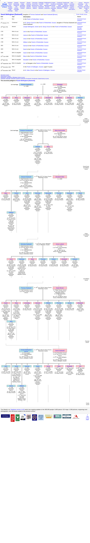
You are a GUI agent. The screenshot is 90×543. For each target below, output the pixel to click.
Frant (47, 4)
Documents (80, 6)
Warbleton (41, 8)
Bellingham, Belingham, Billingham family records (13, 77)
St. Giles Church (29, 70)
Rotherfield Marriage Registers (80, 28)
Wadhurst (28, 8)
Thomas (59, 193)
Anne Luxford (60, 244)
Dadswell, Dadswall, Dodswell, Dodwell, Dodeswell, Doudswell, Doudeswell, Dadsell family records (25, 78)
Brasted (16, 2)
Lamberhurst (66, 5)
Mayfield (29, 6)
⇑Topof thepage (87, 417)
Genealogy (80, 4)
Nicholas (37, 193)
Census (80, 2)
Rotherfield (41, 6)
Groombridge (59, 4)
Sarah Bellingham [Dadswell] (11, 14)
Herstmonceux (35, 5)
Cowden (53, 2)
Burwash (22, 2)
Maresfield (22, 6)
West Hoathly (53, 10)
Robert (16, 193)
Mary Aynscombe (60, 130)
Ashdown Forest (10, 3)
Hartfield (10, 8)
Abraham (69, 193)
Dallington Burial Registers (81, 67)
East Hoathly (10, 6)
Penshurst (34, 6)
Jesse (25, 38)
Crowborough (66, 2)
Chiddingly (41, 2)
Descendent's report (6, 76)
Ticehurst (72, 8)
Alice (37, 97)
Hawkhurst (16, 5)
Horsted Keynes (53, 6)
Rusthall (47, 6)
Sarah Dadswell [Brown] (50, 14)
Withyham (59, 8)
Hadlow (65, 4)
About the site (86, 3)
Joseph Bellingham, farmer (31, 26)
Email (86, 5)
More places (72, 9)
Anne (11, 259)
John (24, 31)
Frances (5, 97)
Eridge (22, 4)
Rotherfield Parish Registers (81, 19)
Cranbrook (59, 2)
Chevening (34, 2)
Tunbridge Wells (16, 10)
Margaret (27, 97)
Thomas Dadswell (35, 14)
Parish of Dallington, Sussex (35, 67)
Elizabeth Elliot (60, 177)
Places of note (86, 11)
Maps (80, 8)
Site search (86, 6)
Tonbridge (10, 10)
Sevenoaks (53, 8)
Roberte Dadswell (26, 84)
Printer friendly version (81, 14)
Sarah (25, 52)
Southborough (59, 6)
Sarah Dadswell (59, 350)
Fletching (28, 4)
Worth (65, 8)
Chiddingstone (47, 2)
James (25, 35)
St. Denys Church (30, 22)
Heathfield (22, 5)
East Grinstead (72, 3)
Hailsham (72, 5)
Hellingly (29, 5)
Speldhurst (65, 6)
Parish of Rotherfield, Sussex (35, 19)
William (25, 42)
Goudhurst (53, 4)
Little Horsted (16, 7)
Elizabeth (26, 59)
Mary (24, 56)
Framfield (41, 4)
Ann (24, 63)
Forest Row (35, 4)
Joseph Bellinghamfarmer (26, 350)
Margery (69, 97)
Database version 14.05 (18, 409)
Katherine (59, 97)
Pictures (81, 5)
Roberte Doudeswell (26, 130)
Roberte (80, 97)
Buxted (28, 2)
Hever (40, 5)
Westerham (47, 8)
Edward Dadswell (26, 177)
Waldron (35, 8)
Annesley (27, 303)
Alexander (48, 193)
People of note (86, 9)
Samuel (25, 45)
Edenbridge (16, 4)
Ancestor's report (5, 75)
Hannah (37, 303)
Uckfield (22, 8)
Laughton (72, 6)
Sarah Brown (60, 288)
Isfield (59, 5)
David (25, 49)
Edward (37, 146)
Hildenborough (47, 5)
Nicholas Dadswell (26, 244)
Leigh (10, 9)
